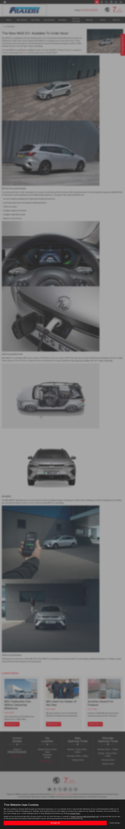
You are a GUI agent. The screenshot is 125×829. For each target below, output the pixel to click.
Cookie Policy (75, 813)
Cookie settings (114, 823)
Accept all (55, 823)
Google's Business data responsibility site (85, 816)
